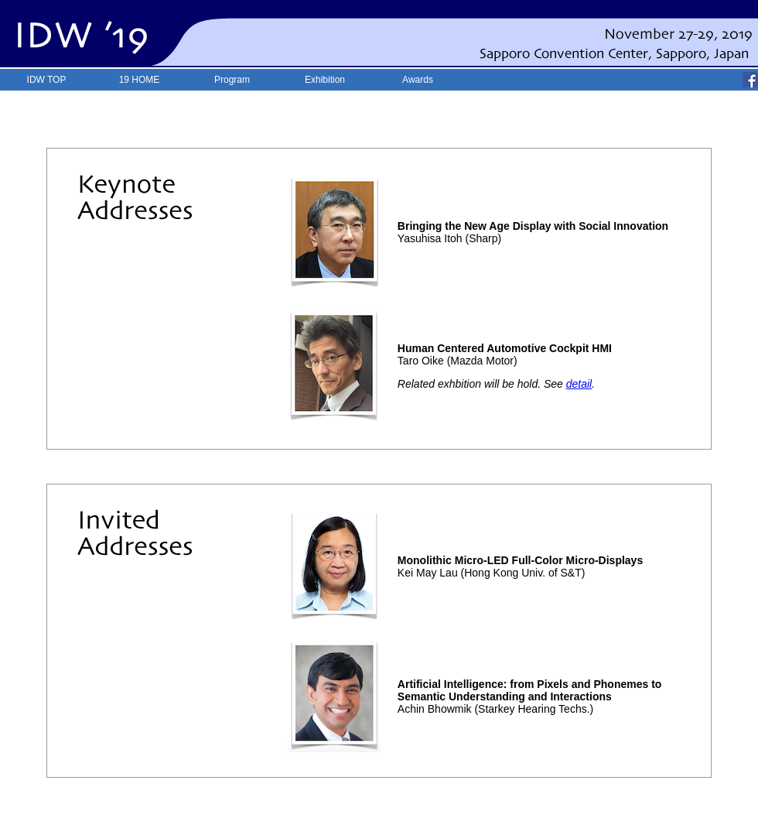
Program (232, 79)
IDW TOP (47, 79)
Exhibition (325, 79)
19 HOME (139, 79)
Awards (417, 79)
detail (579, 384)
